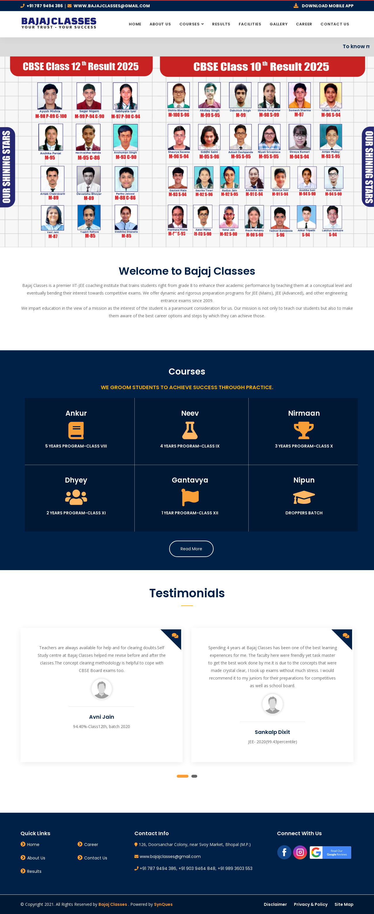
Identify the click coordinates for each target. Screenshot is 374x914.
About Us (160, 24)
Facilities (250, 24)
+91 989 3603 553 (235, 868)
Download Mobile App (328, 6)
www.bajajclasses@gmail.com (112, 6)
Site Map (344, 904)
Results (221, 24)
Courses (189, 24)
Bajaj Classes (112, 904)
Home (135, 24)
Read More (191, 549)
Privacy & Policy (311, 904)
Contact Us (335, 24)
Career (304, 24)
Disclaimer (275, 904)
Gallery (279, 24)
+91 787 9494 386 (45, 6)
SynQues (163, 904)
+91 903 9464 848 (197, 868)
